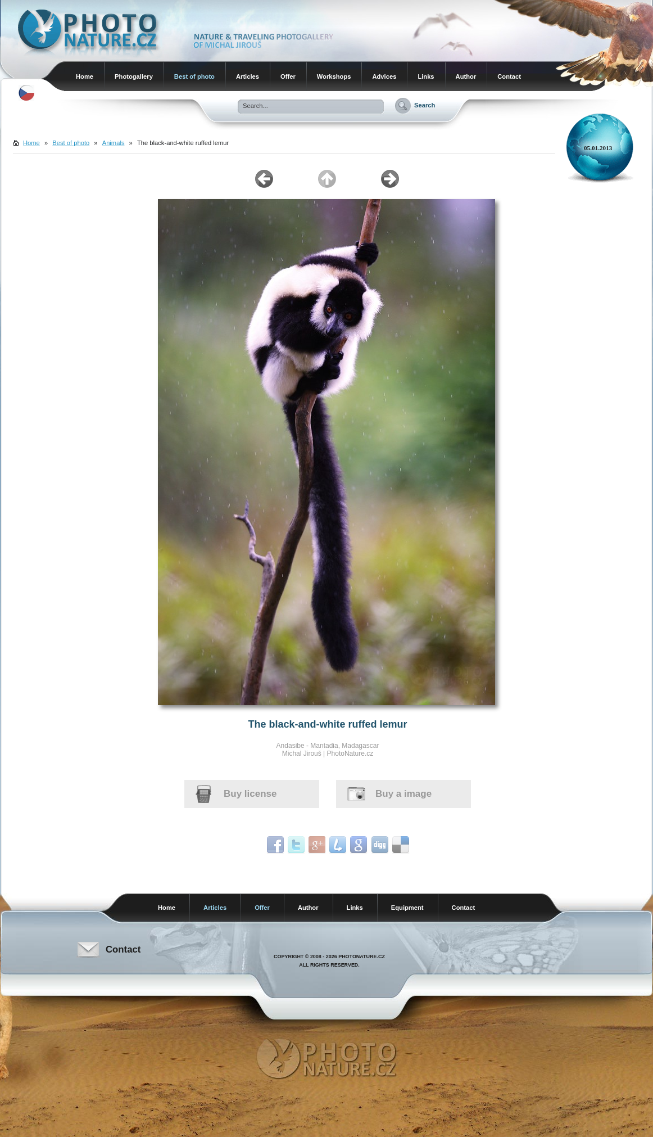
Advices (384, 76)
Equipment (407, 907)
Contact (509, 76)
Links (426, 76)
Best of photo (194, 76)
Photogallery (134, 76)
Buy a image (403, 793)
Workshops (334, 76)
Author (466, 76)
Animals (113, 142)
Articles (247, 76)
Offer (288, 76)
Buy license (250, 793)
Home (84, 76)
